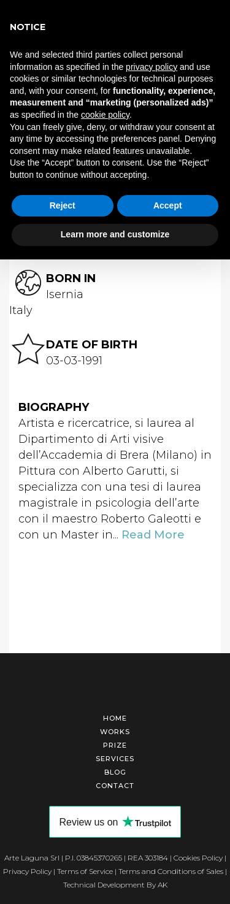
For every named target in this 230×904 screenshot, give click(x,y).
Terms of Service (85, 871)
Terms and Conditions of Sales (170, 871)
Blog (115, 772)
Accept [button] (167, 205)
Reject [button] (62, 205)
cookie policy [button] (105, 115)
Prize (115, 745)
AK (162, 884)
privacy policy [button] (151, 67)
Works (115, 731)
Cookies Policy (198, 857)
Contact (115, 785)
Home (115, 718)
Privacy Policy (27, 871)
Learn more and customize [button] (115, 234)
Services (115, 758)
